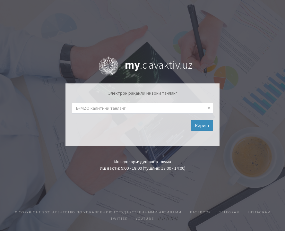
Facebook (200, 212)
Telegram (229, 212)
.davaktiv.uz (159, 65)
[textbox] (142, 108)
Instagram (259, 212)
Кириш (202, 125)
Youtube (145, 218)
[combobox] (142, 108)
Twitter (119, 218)
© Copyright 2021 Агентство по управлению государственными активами (99, 212)
